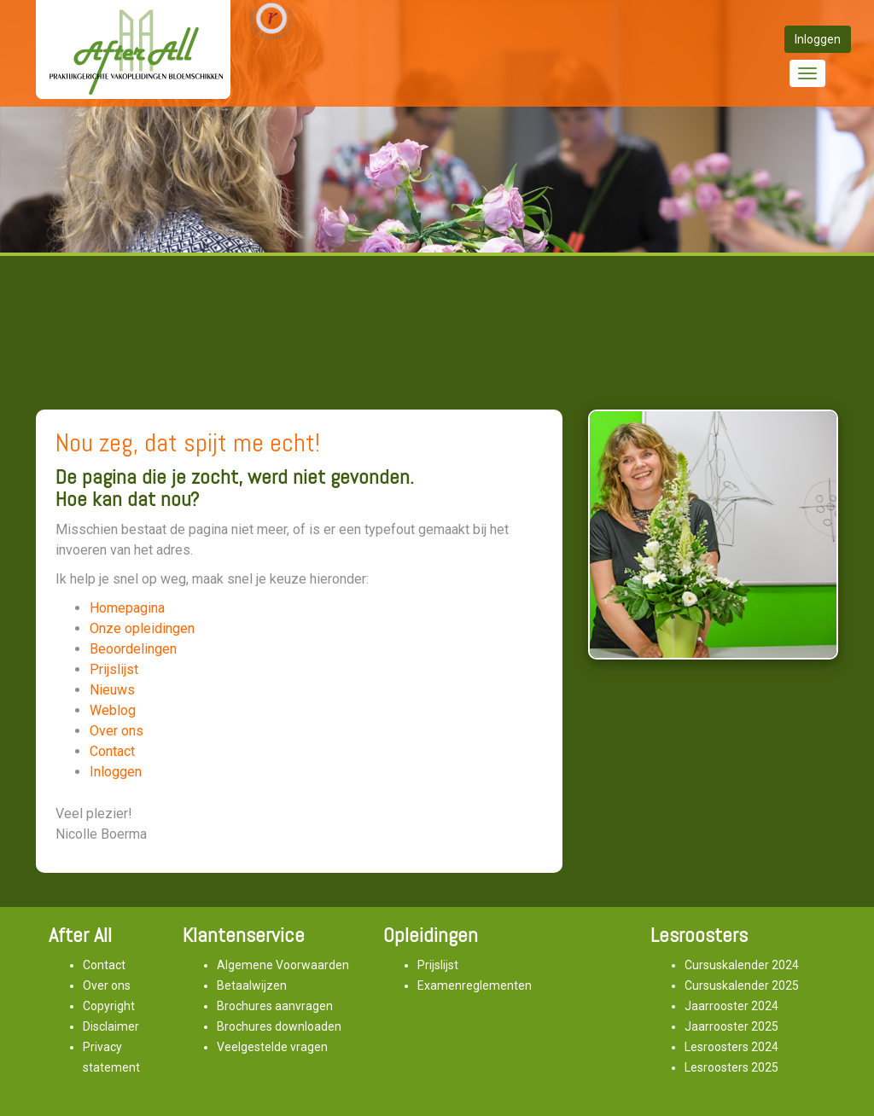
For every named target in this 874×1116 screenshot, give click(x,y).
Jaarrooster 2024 (731, 1006)
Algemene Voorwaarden (283, 965)
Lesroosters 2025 (731, 1067)
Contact (112, 751)
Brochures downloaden (279, 1026)
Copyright (109, 1006)
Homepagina (127, 608)
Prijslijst (114, 669)
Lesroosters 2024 (731, 1047)
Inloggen (116, 772)
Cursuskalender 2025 (742, 985)
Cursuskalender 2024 (742, 965)
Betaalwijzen (252, 985)
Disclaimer (111, 1026)
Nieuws (112, 690)
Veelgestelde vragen (272, 1047)
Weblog (113, 710)
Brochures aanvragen (275, 1006)
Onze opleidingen (142, 628)
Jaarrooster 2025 (731, 1026)
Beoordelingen (133, 649)
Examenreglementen (474, 985)
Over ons (116, 731)
